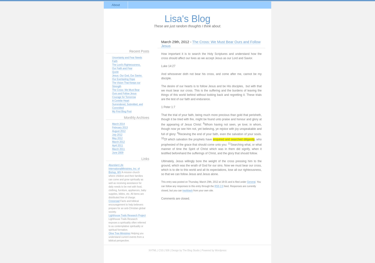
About (116, 5)
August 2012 (119, 131)
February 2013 (120, 127)
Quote (115, 72)
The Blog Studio (191, 250)
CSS (161, 250)
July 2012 (117, 134)
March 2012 (118, 142)
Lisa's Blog (187, 18)
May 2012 (117, 138)
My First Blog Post (122, 111)
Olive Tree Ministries (119, 233)
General (251, 182)
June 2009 (117, 152)
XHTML (153, 250)
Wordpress (220, 250)
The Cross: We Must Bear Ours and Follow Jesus (210, 44)
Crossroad (114, 201)
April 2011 (117, 145)
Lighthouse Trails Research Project (127, 215)
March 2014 (118, 124)
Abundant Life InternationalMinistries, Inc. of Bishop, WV (124, 169)
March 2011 (118, 149)
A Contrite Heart (120, 100)
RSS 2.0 (219, 186)
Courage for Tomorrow (124, 97)
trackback (187, 190)
